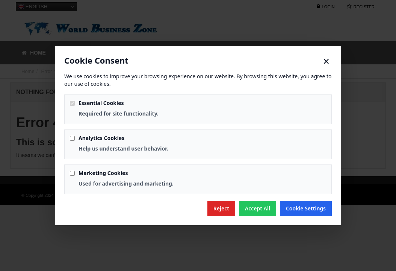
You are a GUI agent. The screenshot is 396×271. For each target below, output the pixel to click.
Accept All (257, 208)
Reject (221, 208)
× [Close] (326, 61)
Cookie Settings (306, 208)
